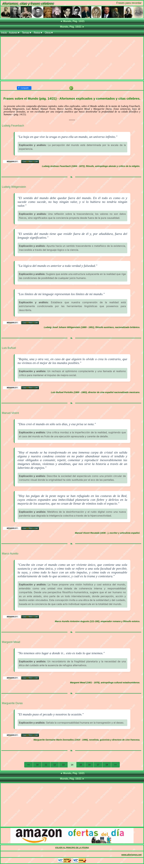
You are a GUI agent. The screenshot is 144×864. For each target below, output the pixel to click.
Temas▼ (27, 32)
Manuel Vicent (10, 412)
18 (107, 764)
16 (89, 764)
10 (37, 764)
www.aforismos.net (131, 854)
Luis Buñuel (9, 347)
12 (55, 764)
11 (46, 764)
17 (98, 764)
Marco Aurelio (10, 553)
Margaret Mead (11, 642)
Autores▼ (14, 32)
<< (28, 764)
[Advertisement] (72, 58)
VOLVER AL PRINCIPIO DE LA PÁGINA (72, 848)
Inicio (4, 32)
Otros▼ (49, 32)
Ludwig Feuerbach (13, 125)
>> (115, 764)
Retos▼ (38, 32)
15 (80, 764)
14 (72, 764)
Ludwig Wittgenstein (14, 186)
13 (63, 764)
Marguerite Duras (12, 703)
